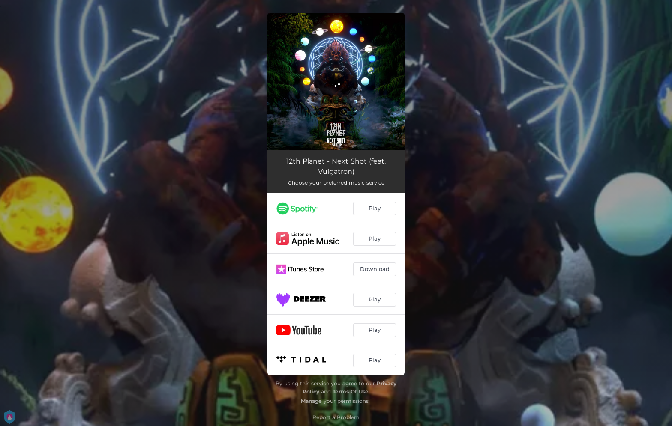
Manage (311, 401)
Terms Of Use (351, 391)
